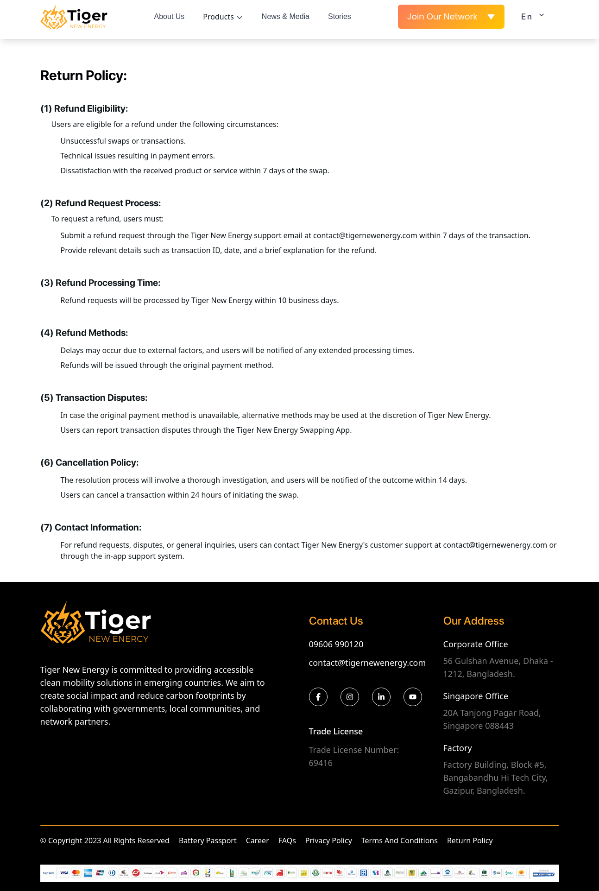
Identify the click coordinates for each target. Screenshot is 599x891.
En (535, 15)
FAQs (287, 840)
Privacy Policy (328, 840)
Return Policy (470, 840)
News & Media (285, 16)
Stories (339, 16)
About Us (169, 16)
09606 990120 (336, 644)
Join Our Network (451, 16)
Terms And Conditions (399, 840)
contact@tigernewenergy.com (367, 662)
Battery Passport (208, 840)
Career (257, 840)
